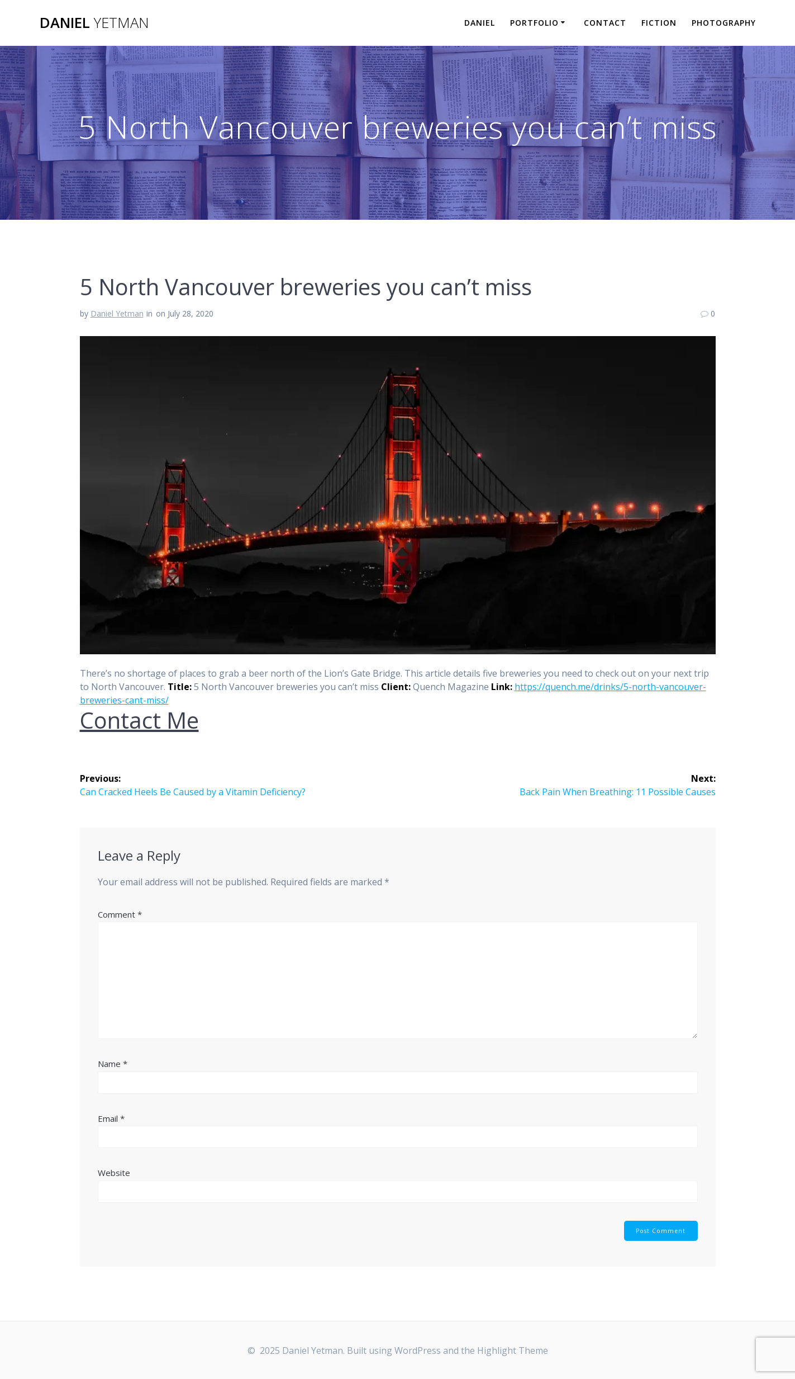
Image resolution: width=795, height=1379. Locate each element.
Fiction (659, 22)
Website (114, 1172)
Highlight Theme (512, 1350)
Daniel (94, 23)
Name (112, 1063)
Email (111, 1118)
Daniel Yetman (117, 313)
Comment (120, 914)
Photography (724, 22)
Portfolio (534, 22)
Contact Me (139, 720)
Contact (605, 22)
